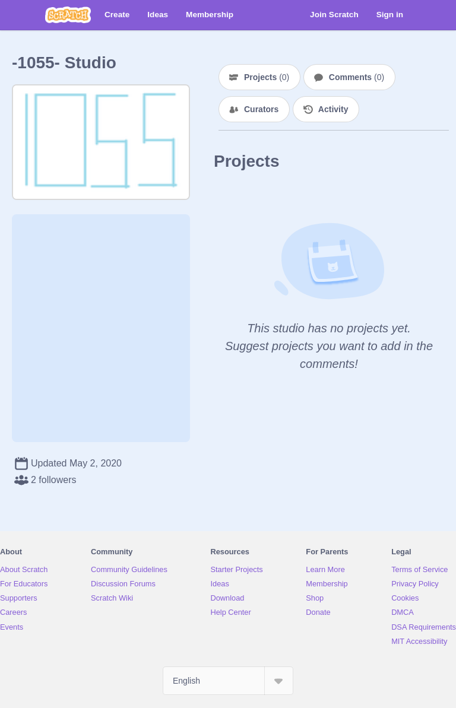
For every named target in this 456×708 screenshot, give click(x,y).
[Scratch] (68, 15)
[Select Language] (228, 680)
